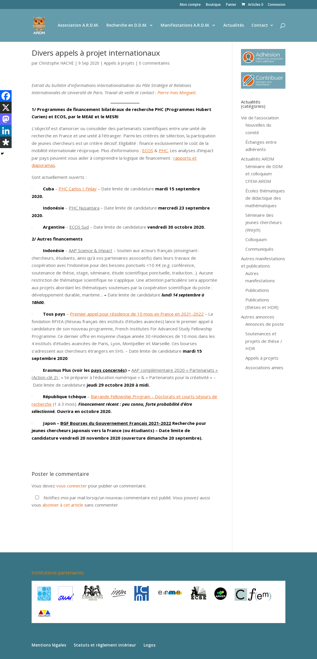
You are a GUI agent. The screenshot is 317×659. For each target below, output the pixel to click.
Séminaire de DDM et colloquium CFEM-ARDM (263, 173)
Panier (231, 5)
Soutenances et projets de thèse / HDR (263, 341)
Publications (257, 290)
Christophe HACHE (56, 63)
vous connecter (71, 486)
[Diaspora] (6, 142)
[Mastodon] (6, 119)
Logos (149, 645)
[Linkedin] (6, 130)
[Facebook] (6, 96)
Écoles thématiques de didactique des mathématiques (265, 198)
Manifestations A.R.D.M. (185, 25)
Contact (259, 25)
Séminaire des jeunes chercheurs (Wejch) (263, 222)
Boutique (213, 5)
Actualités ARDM (257, 159)
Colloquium (256, 239)
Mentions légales (49, 645)
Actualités (233, 25)
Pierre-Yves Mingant (176, 92)
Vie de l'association (260, 118)
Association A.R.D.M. (78, 25)
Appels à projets (119, 63)
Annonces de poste (264, 324)
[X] (6, 107)
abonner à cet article (62, 505)
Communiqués (259, 249)
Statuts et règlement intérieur (105, 645)
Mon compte (190, 5)
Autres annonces (257, 317)
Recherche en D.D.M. (126, 25)
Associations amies (264, 367)
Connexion (276, 5)
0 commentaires (154, 63)
